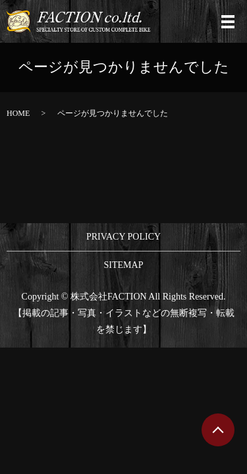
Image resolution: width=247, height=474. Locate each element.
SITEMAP (124, 265)
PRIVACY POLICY (123, 237)
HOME (18, 113)
